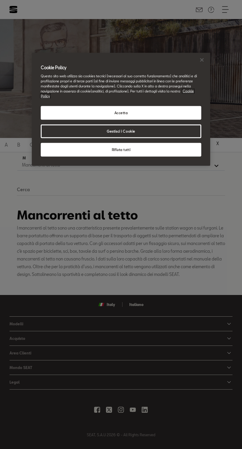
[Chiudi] (201, 59)
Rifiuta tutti (121, 150)
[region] (121, 109)
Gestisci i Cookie (121, 131)
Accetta (121, 113)
